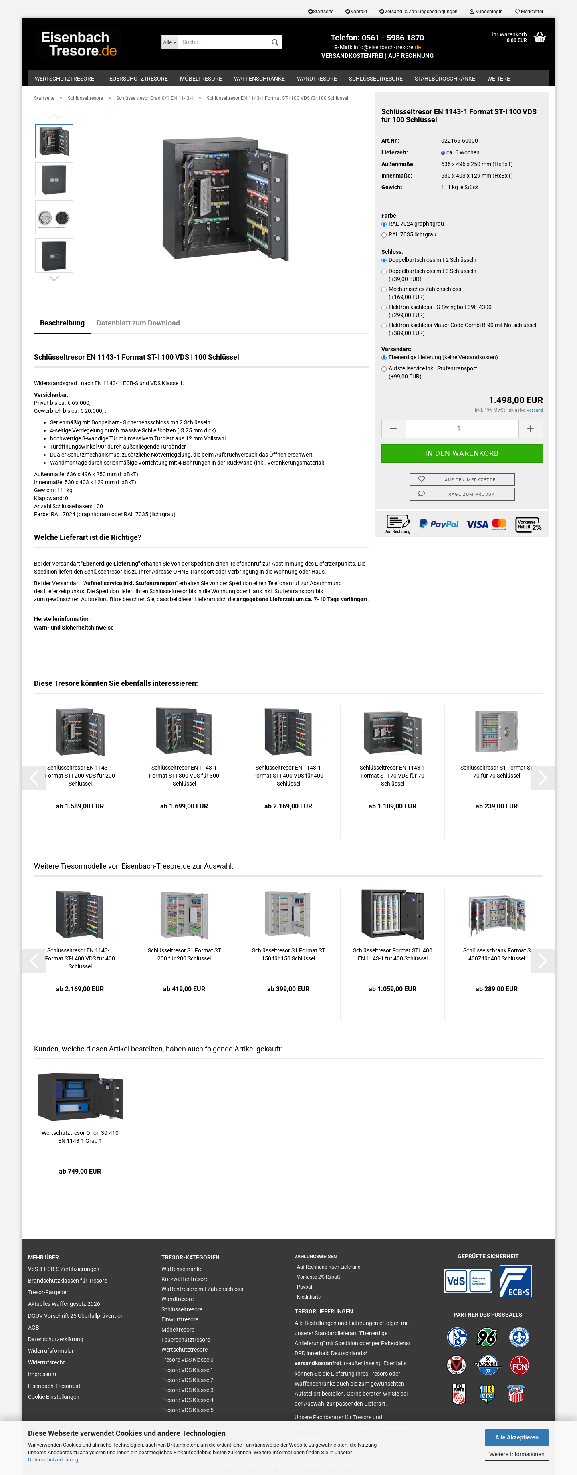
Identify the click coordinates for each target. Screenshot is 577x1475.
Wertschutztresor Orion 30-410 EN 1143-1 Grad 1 (80, 1136)
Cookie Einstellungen (53, 1397)
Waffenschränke (259, 78)
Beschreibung (62, 323)
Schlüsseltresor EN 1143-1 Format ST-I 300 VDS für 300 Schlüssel (184, 775)
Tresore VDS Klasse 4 (187, 1400)
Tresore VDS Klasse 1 (187, 1370)
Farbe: (389, 215)
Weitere (498, 78)
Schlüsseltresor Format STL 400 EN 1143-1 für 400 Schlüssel (392, 954)
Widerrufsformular (51, 1351)
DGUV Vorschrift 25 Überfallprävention (76, 1316)
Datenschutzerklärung (53, 1460)
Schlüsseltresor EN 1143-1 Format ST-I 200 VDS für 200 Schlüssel (80, 775)
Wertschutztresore (64, 78)
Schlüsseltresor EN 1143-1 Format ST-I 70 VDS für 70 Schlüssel (392, 775)
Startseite (320, 11)
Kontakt (356, 11)
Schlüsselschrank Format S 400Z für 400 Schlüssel (497, 954)
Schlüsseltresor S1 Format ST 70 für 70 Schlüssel (496, 771)
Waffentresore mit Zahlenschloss (202, 1289)
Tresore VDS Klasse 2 (187, 1380)
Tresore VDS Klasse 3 (187, 1390)
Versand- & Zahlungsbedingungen (418, 11)
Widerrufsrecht (46, 1362)
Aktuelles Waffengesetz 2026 (64, 1304)
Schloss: (392, 252)
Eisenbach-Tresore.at (54, 1386)
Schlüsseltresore (376, 78)
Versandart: (396, 349)
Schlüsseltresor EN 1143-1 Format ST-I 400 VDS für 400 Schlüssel (288, 775)
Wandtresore (317, 78)
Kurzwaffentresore (184, 1279)
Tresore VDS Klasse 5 (187, 1410)
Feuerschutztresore (137, 78)
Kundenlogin (486, 11)
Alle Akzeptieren (517, 1437)
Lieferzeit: (394, 152)
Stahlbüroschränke (445, 78)
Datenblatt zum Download (138, 323)
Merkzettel (529, 11)
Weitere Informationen (516, 1454)
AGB (33, 1327)
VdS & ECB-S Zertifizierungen (63, 1269)
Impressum (42, 1374)
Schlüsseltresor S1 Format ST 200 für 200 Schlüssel (184, 954)
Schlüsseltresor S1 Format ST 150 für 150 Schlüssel (288, 954)
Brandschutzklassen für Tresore (67, 1280)
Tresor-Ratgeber (48, 1292)
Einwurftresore (179, 1319)
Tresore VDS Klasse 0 (187, 1359)
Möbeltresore (201, 78)
